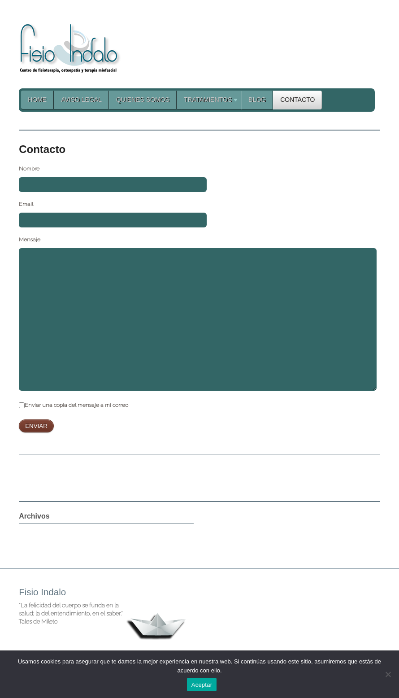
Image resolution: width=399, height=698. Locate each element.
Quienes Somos (142, 99)
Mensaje (29, 239)
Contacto (297, 99)
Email (26, 204)
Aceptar (202, 684)
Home (37, 99)
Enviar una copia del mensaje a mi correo (76, 405)
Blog (257, 99)
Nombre (29, 169)
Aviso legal (81, 99)
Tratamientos (208, 101)
